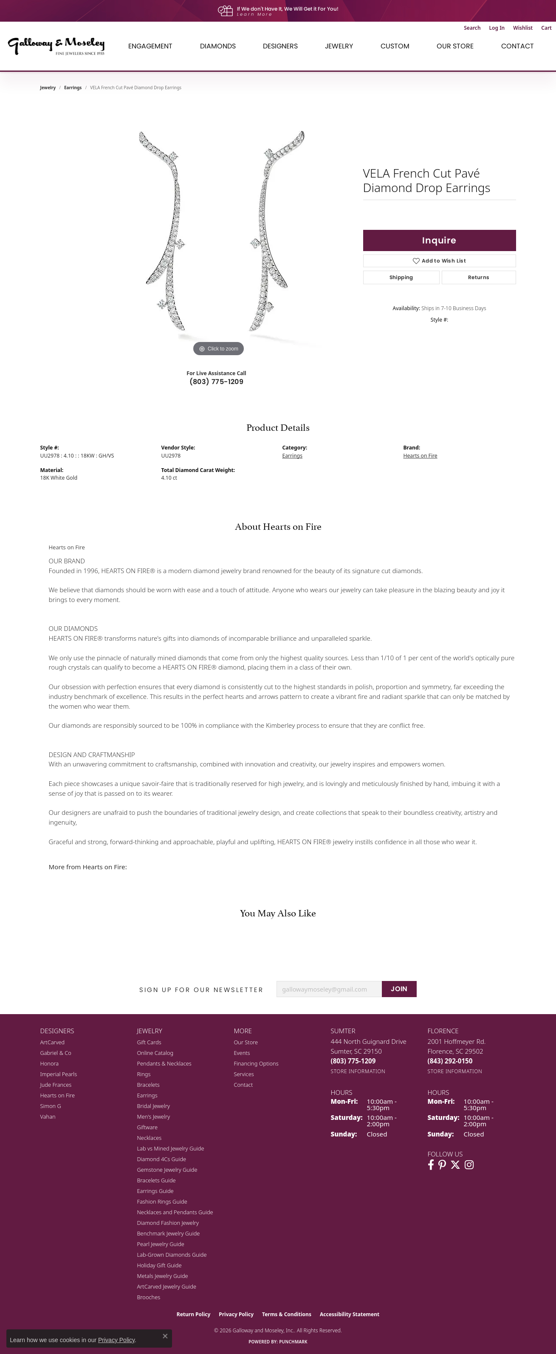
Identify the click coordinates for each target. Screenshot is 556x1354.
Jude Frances (56, 1084)
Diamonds (218, 46)
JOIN (399, 989)
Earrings (73, 87)
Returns (479, 277)
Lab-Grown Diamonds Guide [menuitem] (172, 1254)
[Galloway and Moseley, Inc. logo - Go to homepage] (59, 46)
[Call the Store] (353, 1061)
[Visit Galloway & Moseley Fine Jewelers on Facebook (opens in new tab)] (431, 1165)
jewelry (48, 87)
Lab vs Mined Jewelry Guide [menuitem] (170, 1148)
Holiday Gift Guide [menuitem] (159, 1265)
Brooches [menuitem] (149, 1297)
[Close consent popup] (165, 1336)
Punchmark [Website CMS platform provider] (293, 1342)
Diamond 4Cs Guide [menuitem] (161, 1159)
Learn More (255, 14)
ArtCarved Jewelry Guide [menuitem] (167, 1286)
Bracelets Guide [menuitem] (156, 1180)
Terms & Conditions (286, 1314)
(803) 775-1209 (216, 382)
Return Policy (194, 1314)
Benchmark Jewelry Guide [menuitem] (168, 1233)
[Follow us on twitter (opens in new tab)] (455, 1165)
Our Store (246, 1042)
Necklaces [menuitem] (149, 1138)
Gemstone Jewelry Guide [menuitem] (167, 1169)
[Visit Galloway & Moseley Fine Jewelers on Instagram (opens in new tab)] (469, 1165)
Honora (49, 1063)
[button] (472, 28)
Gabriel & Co (55, 1053)
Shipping (401, 277)
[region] (218, 231)
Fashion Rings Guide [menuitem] (162, 1201)
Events (242, 1053)
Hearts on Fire (420, 455)
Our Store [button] (455, 46)
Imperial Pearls (58, 1074)
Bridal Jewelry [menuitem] (153, 1106)
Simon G (50, 1106)
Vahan (48, 1116)
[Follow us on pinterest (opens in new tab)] (442, 1165)
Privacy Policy (236, 1314)
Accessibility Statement (349, 1314)
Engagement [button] (150, 46)
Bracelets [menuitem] (148, 1084)
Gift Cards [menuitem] (149, 1042)
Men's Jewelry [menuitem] (153, 1116)
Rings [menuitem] (144, 1074)
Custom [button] (395, 46)
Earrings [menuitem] (147, 1095)
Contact (517, 46)
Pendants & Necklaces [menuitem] (164, 1063)
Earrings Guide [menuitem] (155, 1191)
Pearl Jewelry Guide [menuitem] (160, 1244)
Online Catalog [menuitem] (155, 1053)
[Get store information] (358, 1071)
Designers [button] (280, 46)
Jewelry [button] (339, 46)
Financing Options (256, 1063)
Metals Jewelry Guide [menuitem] (162, 1276)
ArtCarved (52, 1042)
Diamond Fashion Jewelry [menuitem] (168, 1223)
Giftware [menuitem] (147, 1127)
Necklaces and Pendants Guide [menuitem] (175, 1212)
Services (244, 1074)
